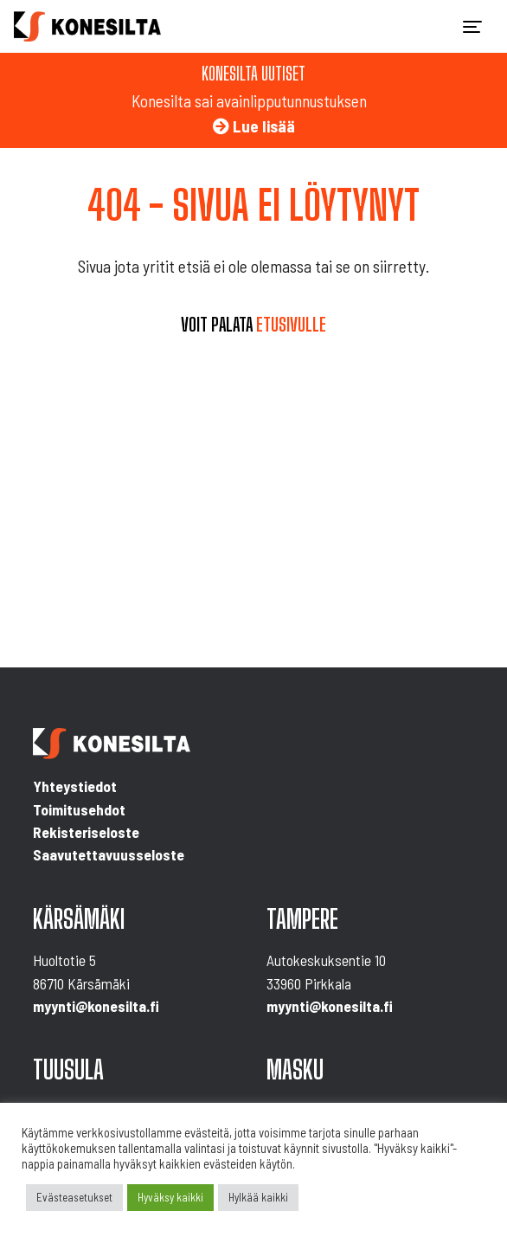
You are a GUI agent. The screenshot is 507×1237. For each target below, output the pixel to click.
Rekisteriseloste (86, 831)
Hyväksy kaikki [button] (170, 1197)
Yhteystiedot (75, 786)
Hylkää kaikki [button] (258, 1197)
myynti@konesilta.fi (96, 1005)
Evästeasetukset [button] (74, 1197)
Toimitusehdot (79, 809)
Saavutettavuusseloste (108, 854)
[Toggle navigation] (472, 27)
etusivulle (291, 324)
